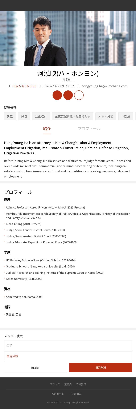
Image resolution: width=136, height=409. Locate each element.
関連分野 (12, 356)
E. (103, 86)
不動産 (125, 116)
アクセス (55, 384)
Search (127, 6)
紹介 (47, 128)
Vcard (68, 95)
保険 (24, 116)
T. (22, 86)
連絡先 (68, 384)
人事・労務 (105, 116)
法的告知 (81, 384)
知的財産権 (58, 393)
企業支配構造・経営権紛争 (72, 116)
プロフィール (89, 128)
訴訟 (10, 116)
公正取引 (41, 116)
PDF (57, 95)
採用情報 (76, 393)
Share (79, 95)
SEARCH (100, 367)
